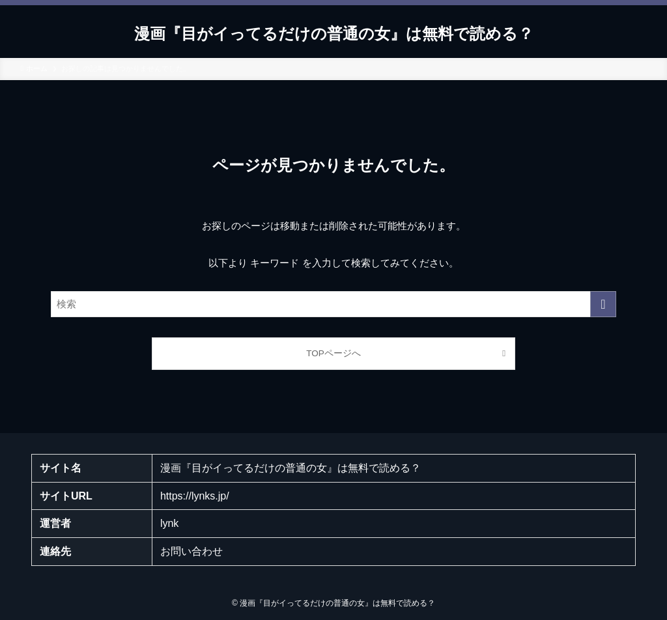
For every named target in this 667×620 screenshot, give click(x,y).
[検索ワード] (333, 304)
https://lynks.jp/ (194, 495)
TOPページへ (333, 353)
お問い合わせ (191, 551)
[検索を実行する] (603, 304)
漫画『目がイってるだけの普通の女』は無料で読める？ (333, 34)
